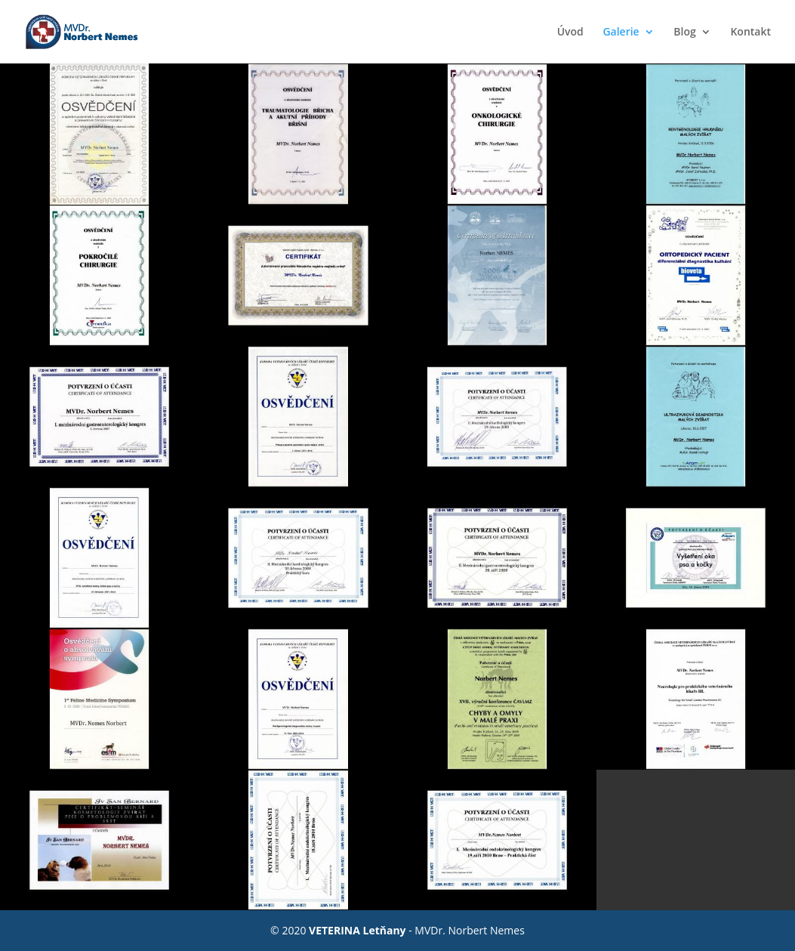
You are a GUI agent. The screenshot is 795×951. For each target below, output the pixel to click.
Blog (684, 32)
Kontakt (750, 32)
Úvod (570, 32)
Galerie (620, 32)
